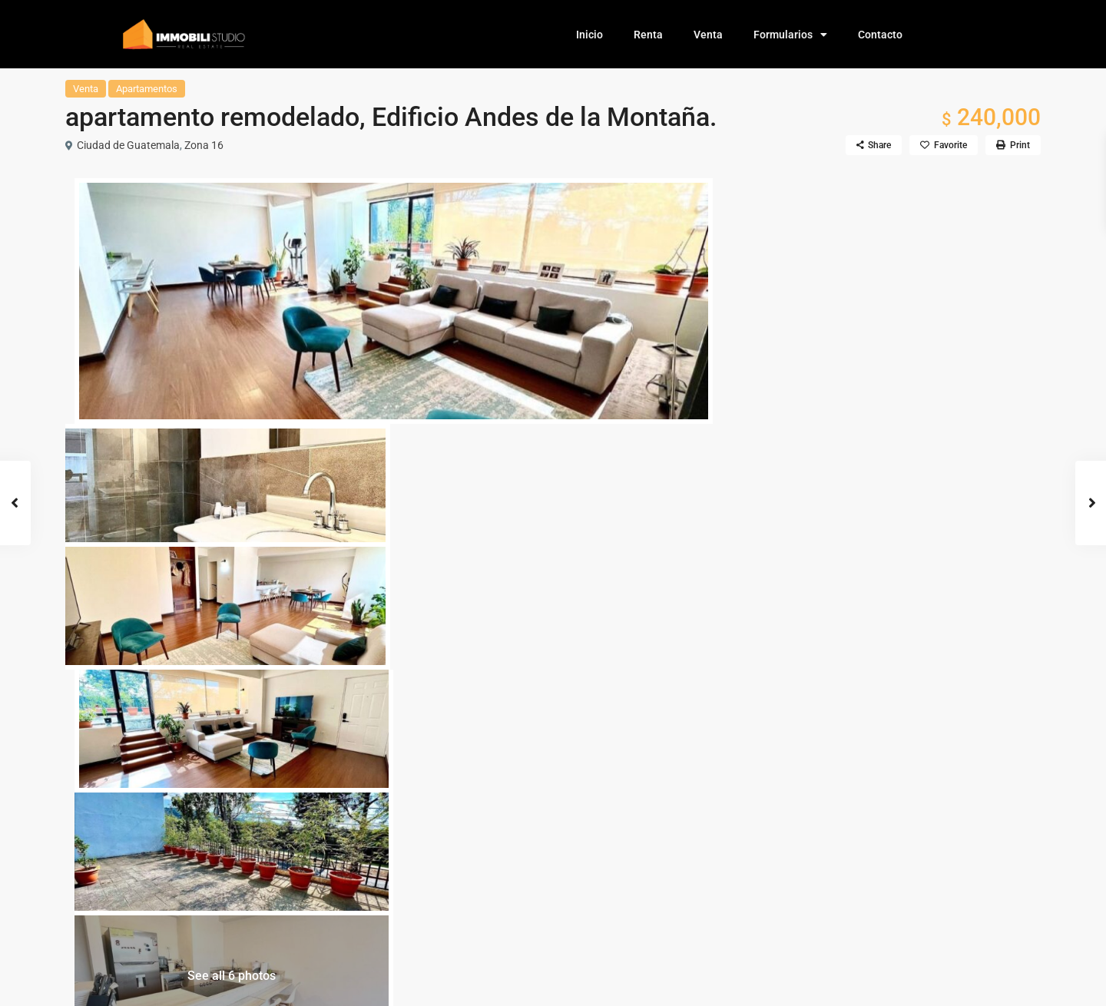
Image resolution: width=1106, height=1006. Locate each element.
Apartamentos (146, 88)
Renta (648, 34)
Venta (708, 34)
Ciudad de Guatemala (128, 145)
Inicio (589, 34)
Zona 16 (204, 145)
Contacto (880, 34)
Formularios (790, 35)
